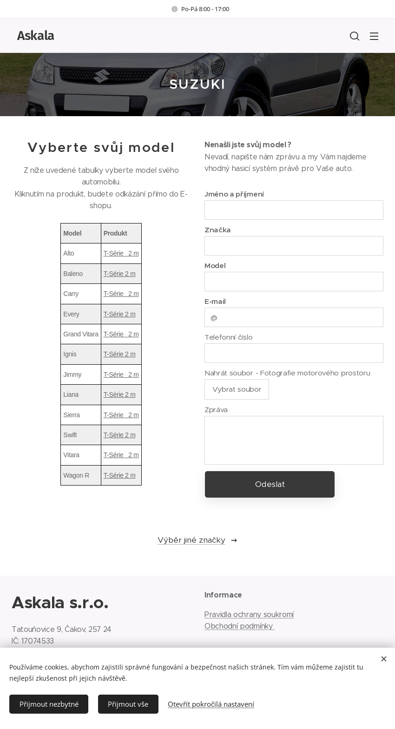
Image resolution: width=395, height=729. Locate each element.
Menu (374, 36)
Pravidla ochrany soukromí (249, 614)
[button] (354, 35)
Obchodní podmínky (239, 626)
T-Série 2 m (121, 253)
